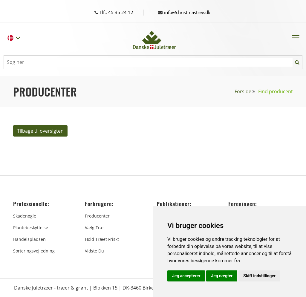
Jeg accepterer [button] (186, 275)
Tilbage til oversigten (40, 131)
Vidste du (94, 251)
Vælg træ (94, 227)
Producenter (97, 216)
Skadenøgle (24, 216)
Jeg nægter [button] (221, 275)
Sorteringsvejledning (34, 251)
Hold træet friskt (102, 239)
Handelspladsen (29, 239)
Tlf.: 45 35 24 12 (119, 12)
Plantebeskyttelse (30, 227)
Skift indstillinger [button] (259, 275)
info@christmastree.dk (186, 12)
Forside (243, 91)
